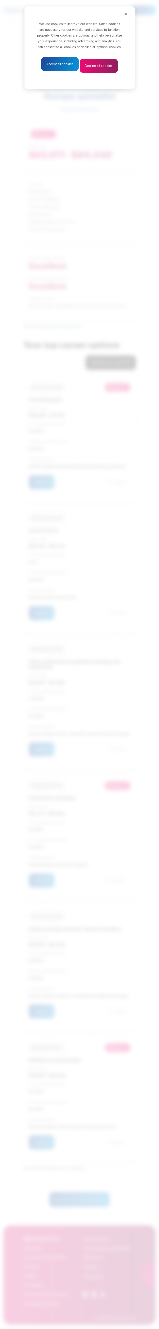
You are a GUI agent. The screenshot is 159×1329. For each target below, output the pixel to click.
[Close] (126, 14)
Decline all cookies (99, 66)
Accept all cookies (59, 64)
